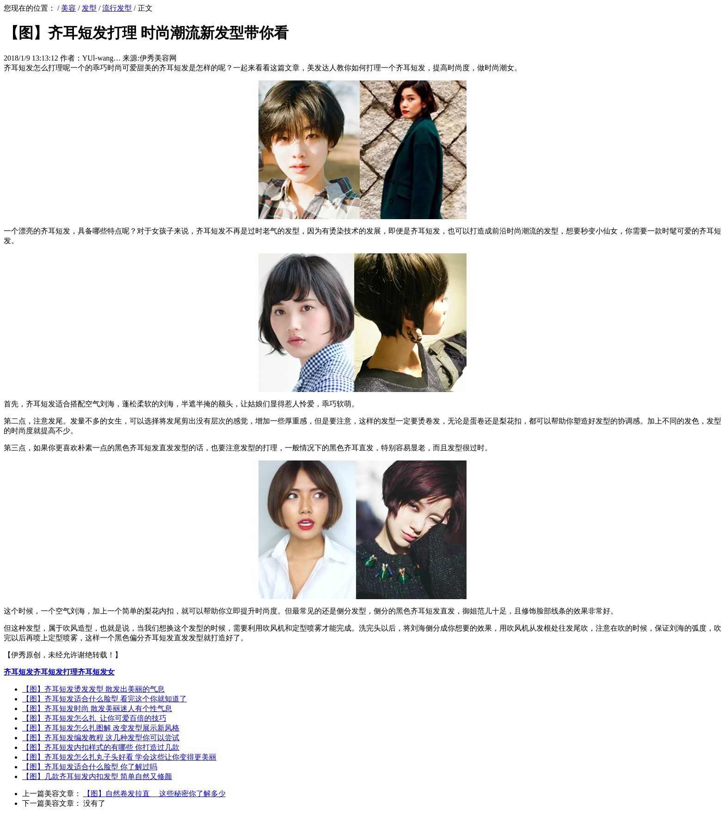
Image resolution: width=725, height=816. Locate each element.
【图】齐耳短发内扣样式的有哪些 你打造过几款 (100, 747)
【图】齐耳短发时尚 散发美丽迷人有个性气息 (97, 708)
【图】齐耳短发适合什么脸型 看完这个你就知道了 (104, 699)
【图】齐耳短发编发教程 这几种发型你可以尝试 (100, 738)
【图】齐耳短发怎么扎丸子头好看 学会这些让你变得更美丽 (119, 757)
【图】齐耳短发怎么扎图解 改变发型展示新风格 (100, 728)
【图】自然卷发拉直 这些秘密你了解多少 (154, 794)
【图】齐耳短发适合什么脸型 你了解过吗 (89, 767)
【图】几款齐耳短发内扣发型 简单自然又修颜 (97, 776)
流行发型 (117, 8)
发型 (89, 8)
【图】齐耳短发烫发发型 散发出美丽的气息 (93, 689)
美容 (68, 8)
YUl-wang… (101, 58)
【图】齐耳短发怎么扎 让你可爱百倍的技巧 (94, 718)
